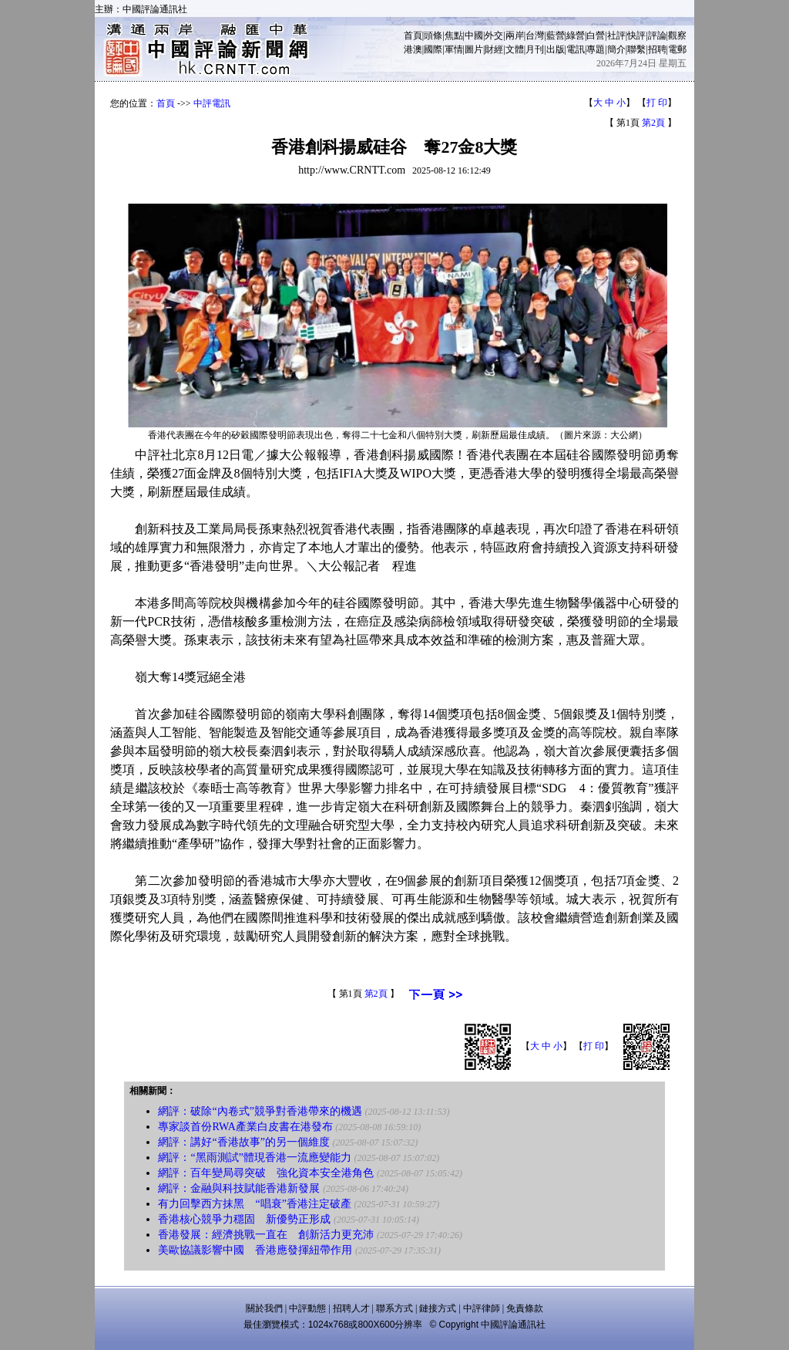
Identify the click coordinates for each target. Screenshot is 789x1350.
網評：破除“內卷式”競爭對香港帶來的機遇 (259, 1111)
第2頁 (653, 122)
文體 (514, 49)
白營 (595, 35)
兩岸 (514, 35)
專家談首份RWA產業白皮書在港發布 (245, 1126)
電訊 (575, 49)
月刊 (534, 49)
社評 (616, 35)
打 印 (656, 102)
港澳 (413, 49)
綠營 (575, 35)
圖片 (474, 49)
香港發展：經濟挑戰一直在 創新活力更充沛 (266, 1234)
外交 (494, 35)
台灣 (534, 35)
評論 (657, 35)
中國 (474, 35)
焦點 (454, 35)
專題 (595, 49)
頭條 (433, 35)
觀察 (677, 35)
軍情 (454, 49)
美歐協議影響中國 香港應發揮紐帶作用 (255, 1250)
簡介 (616, 49)
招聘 (657, 49)
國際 (433, 49)
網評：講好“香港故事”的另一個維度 (243, 1142)
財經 (494, 49)
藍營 (555, 35)
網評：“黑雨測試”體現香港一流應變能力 (254, 1157)
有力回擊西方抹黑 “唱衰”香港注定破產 (254, 1204)
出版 (555, 49)
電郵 (677, 49)
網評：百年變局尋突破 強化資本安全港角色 (266, 1173)
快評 (636, 35)
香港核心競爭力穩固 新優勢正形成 (244, 1219)
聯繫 (636, 49)
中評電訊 (211, 103)
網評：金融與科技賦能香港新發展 (239, 1188)
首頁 (413, 35)
